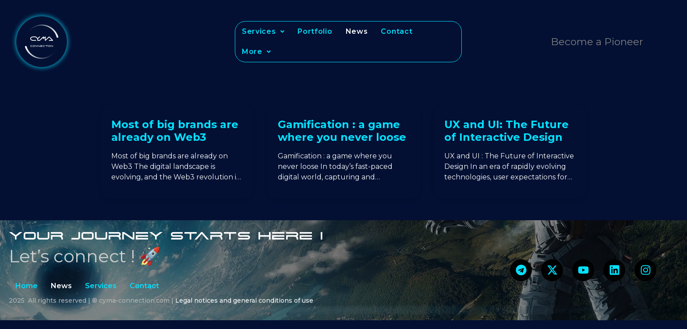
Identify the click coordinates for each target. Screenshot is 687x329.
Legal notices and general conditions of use (244, 300)
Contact (396, 31)
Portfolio (314, 31)
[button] (263, 31)
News (357, 31)
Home (26, 286)
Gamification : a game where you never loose (342, 130)
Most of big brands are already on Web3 (174, 130)
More (256, 51)
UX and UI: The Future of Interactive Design (506, 130)
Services (263, 31)
